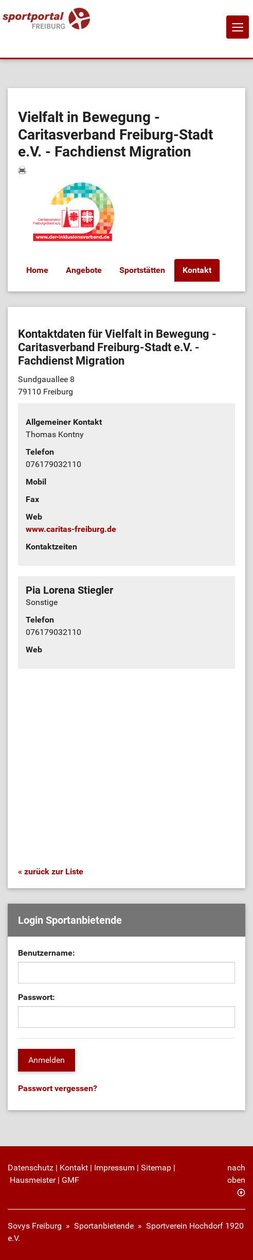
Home (37, 270)
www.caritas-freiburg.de (71, 529)
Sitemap (156, 1167)
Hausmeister (33, 1180)
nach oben (236, 1174)
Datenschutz (30, 1167)
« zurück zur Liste (50, 871)
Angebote (84, 270)
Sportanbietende (104, 1226)
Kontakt (197, 270)
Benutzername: (46, 953)
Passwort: (36, 997)
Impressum (114, 1167)
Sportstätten (142, 270)
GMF (70, 1180)
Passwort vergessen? (57, 1088)
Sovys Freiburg (35, 1226)
